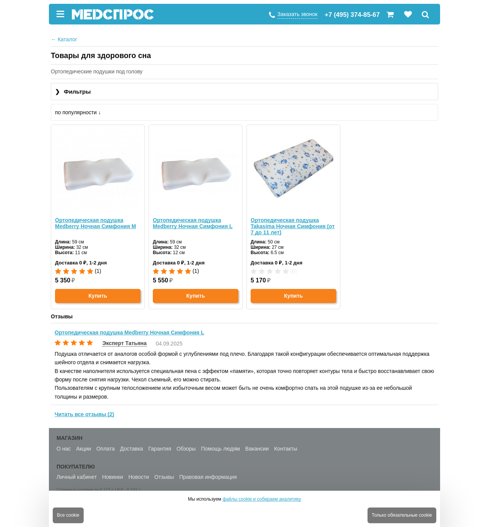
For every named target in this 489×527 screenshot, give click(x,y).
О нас (64, 449)
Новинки (112, 477)
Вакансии (257, 449)
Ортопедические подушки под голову (96, 71)
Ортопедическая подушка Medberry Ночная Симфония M (95, 223)
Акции (83, 449)
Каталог (64, 39)
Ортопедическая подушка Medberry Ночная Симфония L (193, 223)
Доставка (131, 449)
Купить (98, 296)
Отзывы (164, 477)
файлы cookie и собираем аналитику (261, 499)
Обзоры (186, 449)
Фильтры (73, 92)
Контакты (285, 449)
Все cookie (68, 515)
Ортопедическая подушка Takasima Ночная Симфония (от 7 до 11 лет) (293, 226)
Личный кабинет (77, 477)
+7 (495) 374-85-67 (352, 14)
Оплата (105, 449)
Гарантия (159, 449)
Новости (138, 477)
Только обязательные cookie (402, 515)
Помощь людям (220, 449)
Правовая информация (208, 477)
